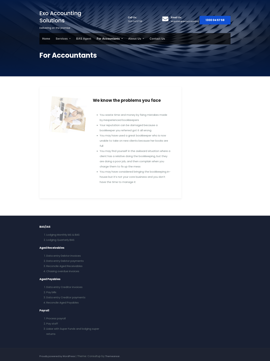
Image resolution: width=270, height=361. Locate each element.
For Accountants (110, 38)
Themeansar (112, 356)
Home (46, 38)
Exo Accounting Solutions (60, 16)
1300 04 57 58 (215, 20)
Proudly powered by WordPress (57, 356)
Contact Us (157, 38)
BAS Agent (83, 38)
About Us (136, 38)
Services (63, 38)
